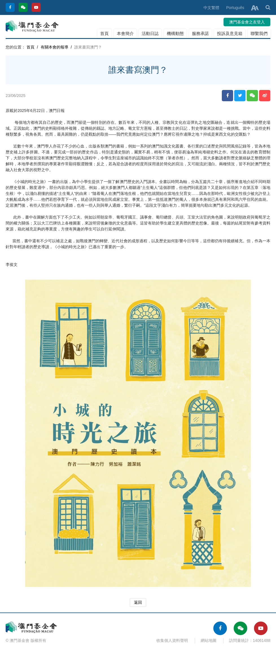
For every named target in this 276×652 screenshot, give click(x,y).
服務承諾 (200, 33)
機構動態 (175, 33)
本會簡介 (125, 33)
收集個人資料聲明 (172, 640)
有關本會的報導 (54, 47)
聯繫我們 (259, 33)
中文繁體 (211, 7)
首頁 (104, 33)
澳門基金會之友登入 (247, 22)
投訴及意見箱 (229, 33)
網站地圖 (208, 640)
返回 (138, 602)
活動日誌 (150, 33)
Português (235, 7)
